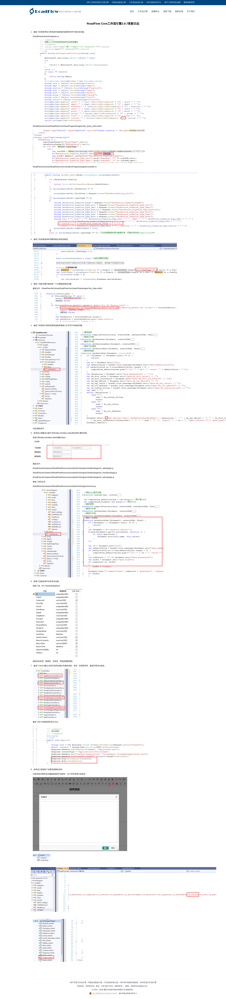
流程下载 (167, 11)
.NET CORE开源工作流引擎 (97, 2)
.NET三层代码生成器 (172, 2)
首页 (132, 11)
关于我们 (191, 11)
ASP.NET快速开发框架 (129, 982)
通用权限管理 (189, 2)
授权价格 (179, 11)
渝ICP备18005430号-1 (128, 993)
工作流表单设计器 (136, 2)
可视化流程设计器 (119, 2)
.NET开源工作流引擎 (78, 982)
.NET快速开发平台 (153, 2)
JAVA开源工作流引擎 (148, 982)
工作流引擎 (142, 11)
